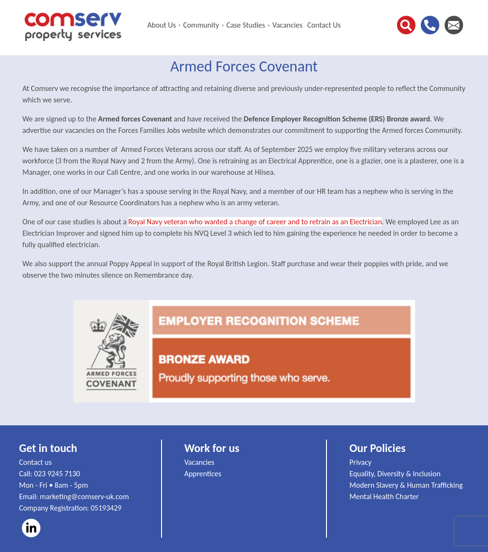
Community (201, 25)
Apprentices (203, 473)
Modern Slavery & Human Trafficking (406, 485)
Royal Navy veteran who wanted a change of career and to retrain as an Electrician (255, 221)
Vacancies (287, 25)
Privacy (360, 462)
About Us (161, 25)
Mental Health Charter (384, 496)
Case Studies (245, 25)
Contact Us (324, 25)
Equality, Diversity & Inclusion (394, 473)
